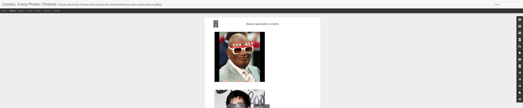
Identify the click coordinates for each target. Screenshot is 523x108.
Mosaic (30, 11)
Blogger (269, 106)
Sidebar (38, 11)
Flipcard (12, 11)
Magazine (21, 11)
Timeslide (56, 11)
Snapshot (47, 11)
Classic (4, 11)
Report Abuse (277, 106)
